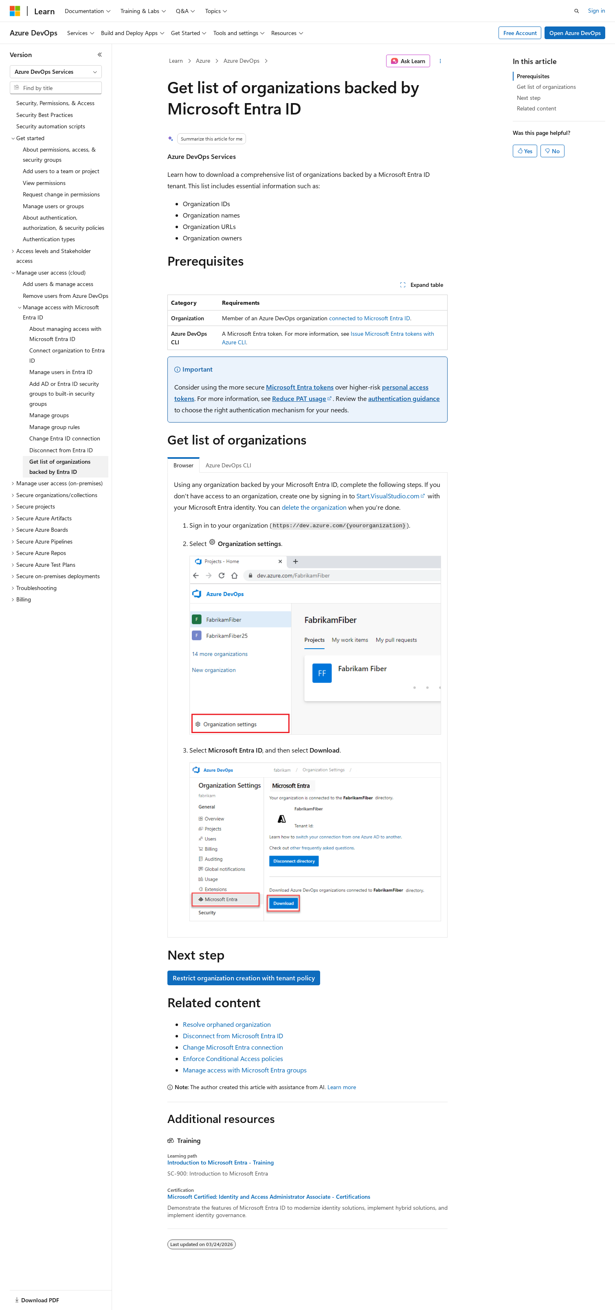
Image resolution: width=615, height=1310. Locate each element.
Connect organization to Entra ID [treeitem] (67, 355)
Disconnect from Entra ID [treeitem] (61, 450)
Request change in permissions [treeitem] (61, 194)
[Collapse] (99, 54)
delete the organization (314, 507)
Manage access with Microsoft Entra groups (245, 1070)
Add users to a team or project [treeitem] (61, 171)
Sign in (596, 10)
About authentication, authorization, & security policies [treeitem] (63, 222)
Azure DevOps (241, 60)
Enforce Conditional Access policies (233, 1058)
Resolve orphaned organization (227, 1024)
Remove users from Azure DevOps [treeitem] (65, 295)
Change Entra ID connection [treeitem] (64, 438)
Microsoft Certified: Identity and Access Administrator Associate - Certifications (268, 1196)
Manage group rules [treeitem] (54, 427)
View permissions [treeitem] (44, 183)
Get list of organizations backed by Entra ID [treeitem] (59, 467)
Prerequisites (533, 76)
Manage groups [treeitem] (49, 415)
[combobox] (56, 71)
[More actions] (440, 61)
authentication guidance (404, 398)
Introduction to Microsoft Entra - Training (220, 1162)
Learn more (341, 1087)
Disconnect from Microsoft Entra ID (233, 1035)
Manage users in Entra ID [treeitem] (60, 372)
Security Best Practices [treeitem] (44, 115)
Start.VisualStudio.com (388, 495)
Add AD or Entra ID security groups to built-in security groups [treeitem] (64, 393)
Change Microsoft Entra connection (233, 1047)
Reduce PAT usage (299, 398)
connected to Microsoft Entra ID (369, 318)
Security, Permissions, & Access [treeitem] (55, 103)
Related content (536, 108)
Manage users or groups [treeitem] (53, 206)
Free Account (520, 33)
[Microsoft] (15, 11)
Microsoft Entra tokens (300, 387)
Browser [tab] (183, 465)
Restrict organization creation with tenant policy (244, 977)
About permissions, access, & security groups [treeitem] (59, 154)
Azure (203, 60)
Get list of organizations (546, 86)
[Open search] (577, 11)
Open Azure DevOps (575, 33)
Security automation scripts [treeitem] (50, 126)
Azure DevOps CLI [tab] (228, 465)
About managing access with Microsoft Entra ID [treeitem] (65, 334)
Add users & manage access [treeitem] (58, 284)
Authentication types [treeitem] (49, 239)
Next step (528, 97)
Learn (176, 60)
